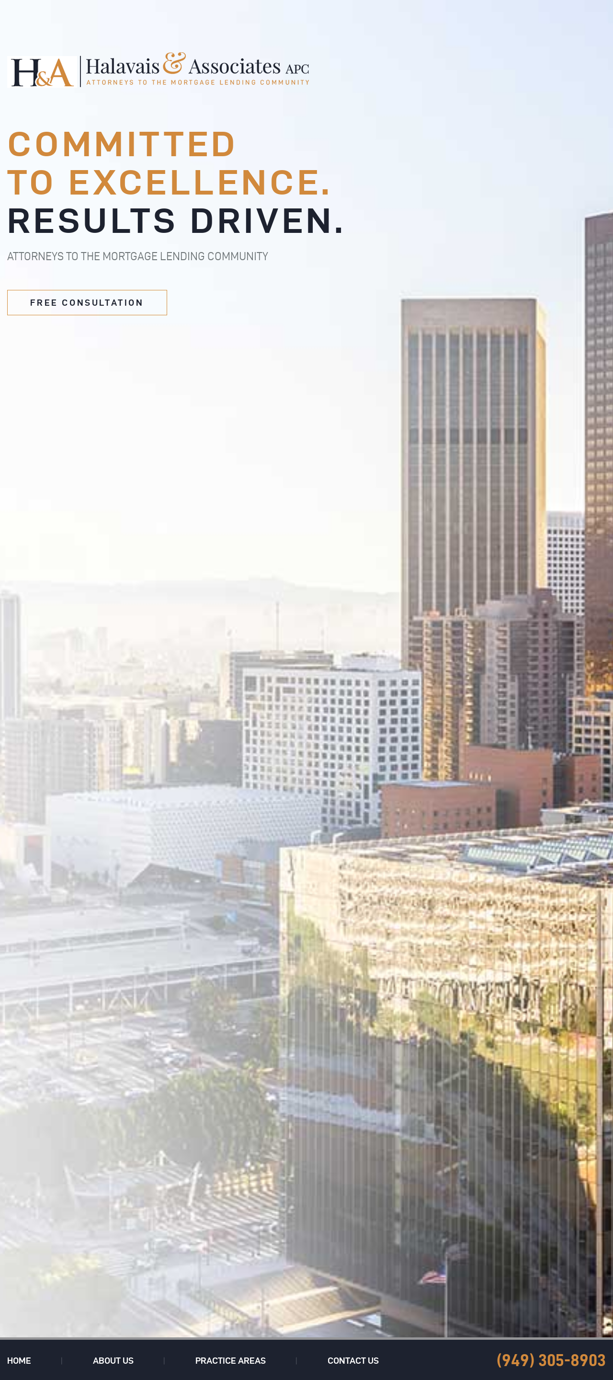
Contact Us (353, 1360)
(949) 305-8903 (551, 1360)
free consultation (87, 302)
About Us (113, 1360)
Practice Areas (230, 1360)
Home (19, 1360)
